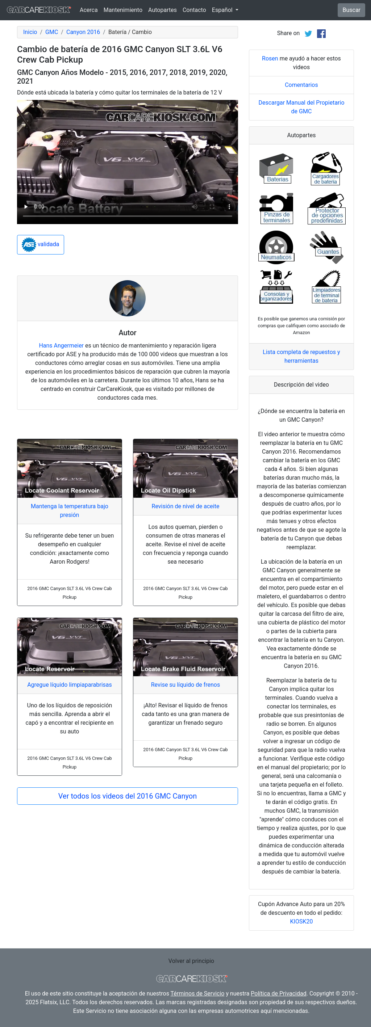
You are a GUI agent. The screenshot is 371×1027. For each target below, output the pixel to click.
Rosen (270, 58)
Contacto (194, 10)
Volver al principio (191, 960)
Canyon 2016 (83, 32)
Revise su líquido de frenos (185, 684)
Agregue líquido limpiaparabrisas (69, 684)
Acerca (89, 10)
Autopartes (162, 10)
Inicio (30, 32)
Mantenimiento (123, 10)
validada (40, 244)
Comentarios (301, 84)
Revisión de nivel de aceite (186, 506)
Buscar (351, 10)
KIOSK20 (301, 921)
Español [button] (223, 10)
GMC (51, 32)
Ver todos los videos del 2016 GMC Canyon (127, 796)
